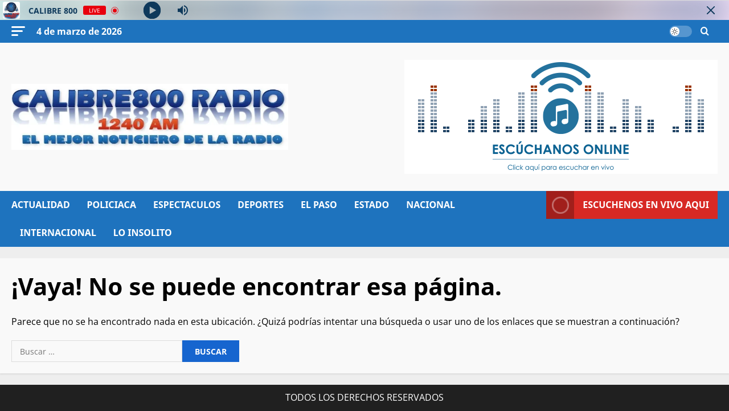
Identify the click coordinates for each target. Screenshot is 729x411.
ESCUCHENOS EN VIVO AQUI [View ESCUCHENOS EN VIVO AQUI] (627, 205)
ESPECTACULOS (186, 204)
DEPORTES (260, 204)
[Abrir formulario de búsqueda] (705, 31)
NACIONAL (430, 204)
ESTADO (371, 204)
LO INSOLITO (142, 232)
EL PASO (319, 204)
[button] (18, 31)
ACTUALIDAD (40, 204)
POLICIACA (111, 204)
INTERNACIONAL (58, 232)
